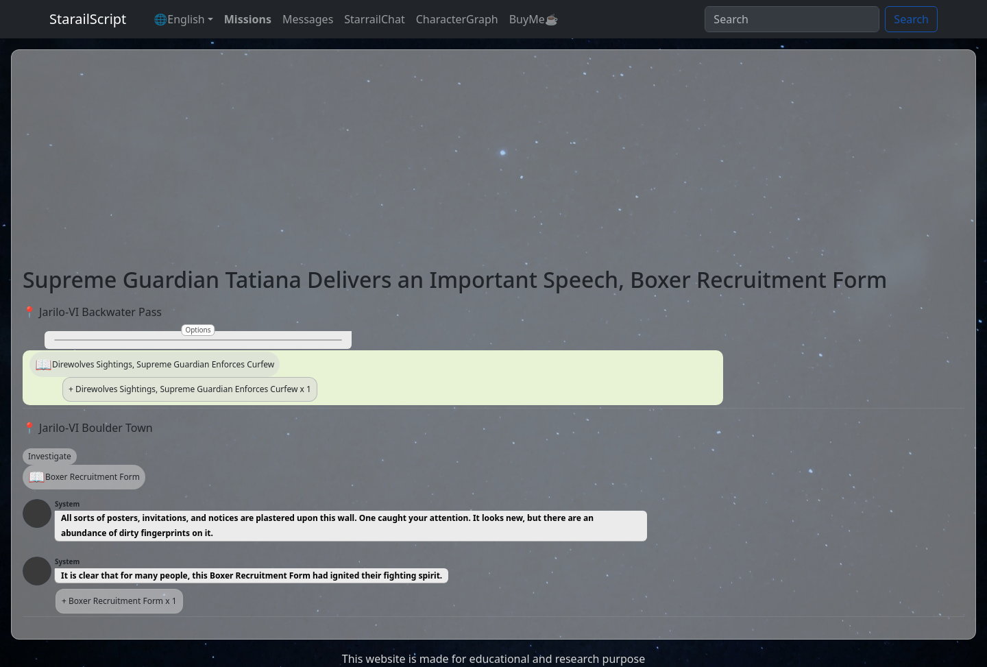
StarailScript (87, 19)
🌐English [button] (179, 19)
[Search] (792, 19)
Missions (247, 19)
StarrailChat (374, 19)
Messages (307, 19)
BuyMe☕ (534, 19)
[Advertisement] (493, 164)
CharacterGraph (457, 19)
